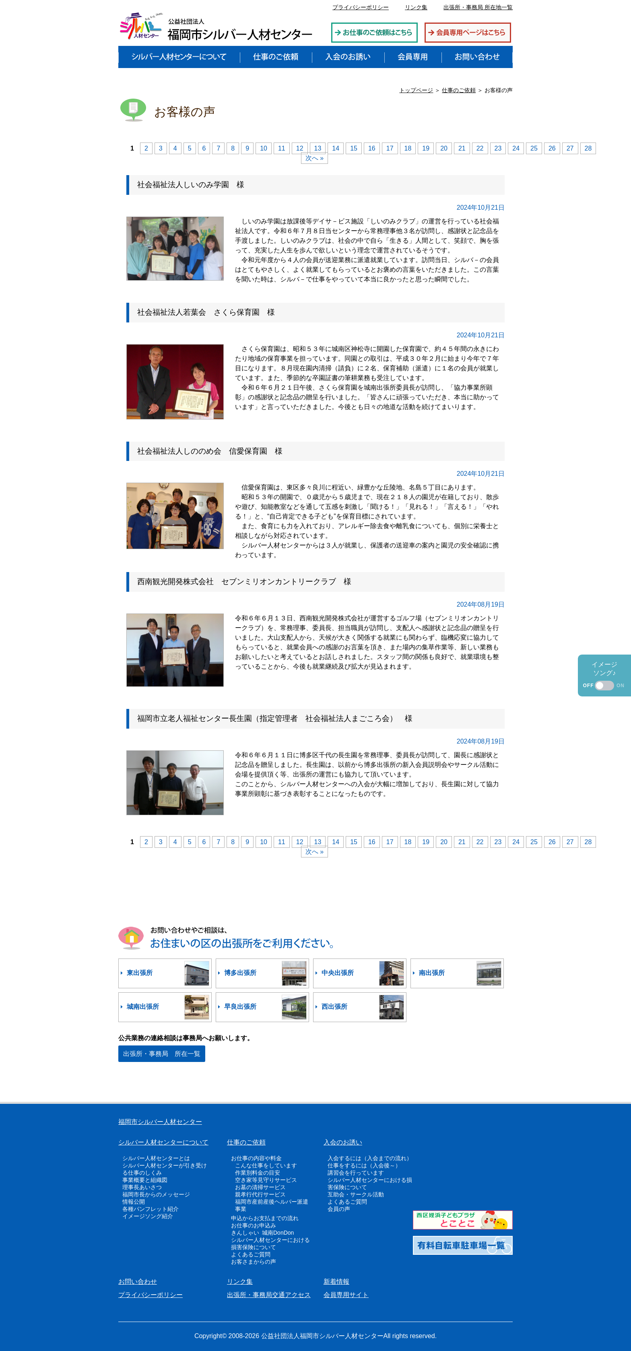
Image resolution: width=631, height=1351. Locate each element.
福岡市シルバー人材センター (160, 1121)
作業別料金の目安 (257, 1172)
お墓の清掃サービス (260, 1187)
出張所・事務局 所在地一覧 (478, 7)
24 (516, 148)
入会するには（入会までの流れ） (370, 1158)
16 (371, 148)
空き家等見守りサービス (266, 1180)
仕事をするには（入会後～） (364, 1165)
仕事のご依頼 (459, 90)
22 (480, 148)
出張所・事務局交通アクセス (269, 1294)
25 (534, 148)
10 (263, 148)
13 (318, 148)
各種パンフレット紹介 (150, 1209)
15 (353, 148)
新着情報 (336, 1281)
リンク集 (416, 7)
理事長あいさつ (142, 1187)
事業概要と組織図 (144, 1180)
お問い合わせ (137, 1281)
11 (281, 148)
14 (335, 148)
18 (408, 148)
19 (425, 148)
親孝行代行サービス (260, 1194)
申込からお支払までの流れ (265, 1218)
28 (588, 148)
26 (552, 148)
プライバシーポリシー (360, 7)
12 (299, 148)
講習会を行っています (356, 1172)
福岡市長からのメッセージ (156, 1194)
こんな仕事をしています (266, 1165)
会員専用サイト (346, 1294)
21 (462, 148)
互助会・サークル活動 (356, 1194)
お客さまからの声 (253, 1261)
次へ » (314, 158)
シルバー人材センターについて (163, 1142)
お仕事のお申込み (253, 1225)
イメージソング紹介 (147, 1216)
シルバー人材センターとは (156, 1158)
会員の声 (339, 1209)
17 (390, 148)
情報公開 (133, 1201)
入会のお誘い (343, 1142)
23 (498, 148)
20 (443, 148)
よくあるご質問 (250, 1254)
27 (570, 148)
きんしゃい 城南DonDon (262, 1232)
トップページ (416, 90)
